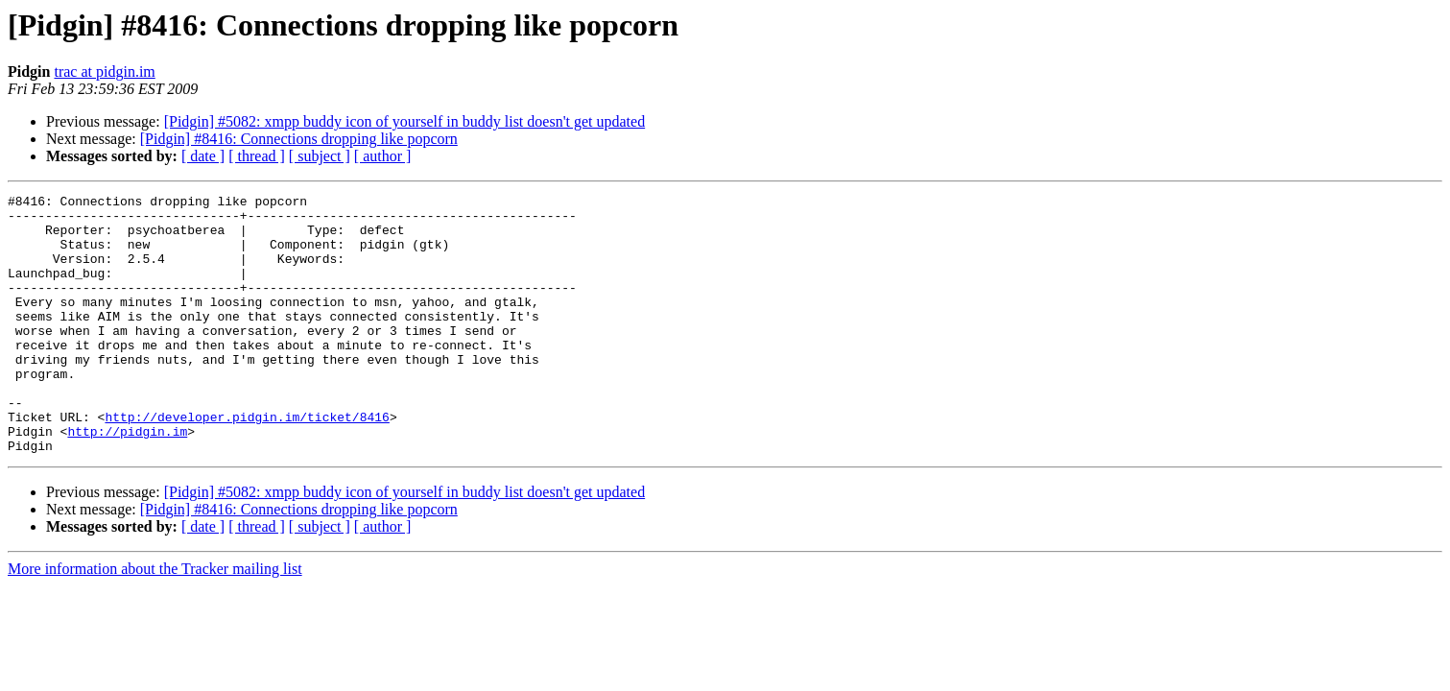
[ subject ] (319, 156)
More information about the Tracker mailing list (155, 620)
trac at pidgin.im (104, 71)
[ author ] (383, 156)
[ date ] (203, 156)
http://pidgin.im (127, 479)
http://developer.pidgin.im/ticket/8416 (247, 462)
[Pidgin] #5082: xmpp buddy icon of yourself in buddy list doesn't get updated (405, 121)
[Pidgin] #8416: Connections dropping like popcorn (299, 139)
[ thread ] (256, 156)
